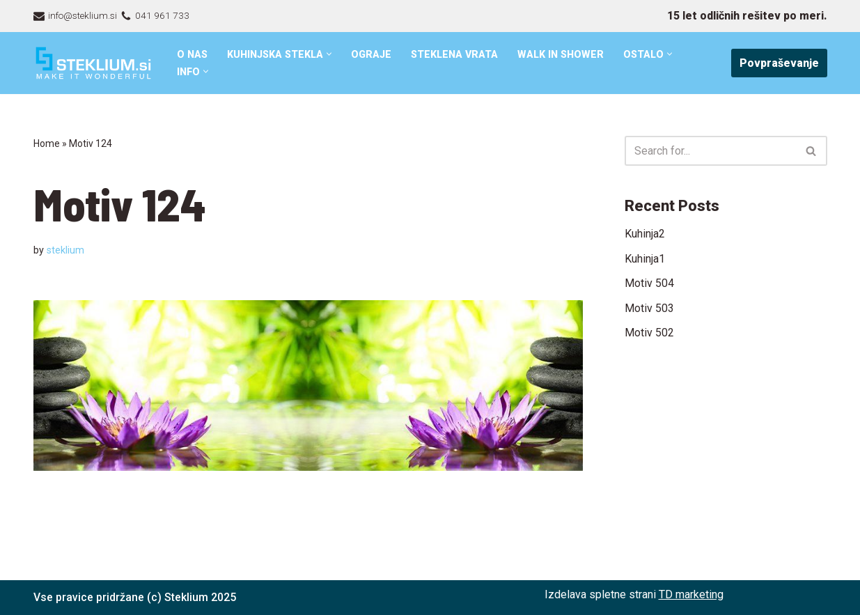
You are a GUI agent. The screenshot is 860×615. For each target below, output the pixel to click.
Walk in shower (563, 55)
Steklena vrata (457, 55)
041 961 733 (162, 15)
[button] (331, 54)
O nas (192, 55)
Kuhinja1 (645, 258)
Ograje (373, 55)
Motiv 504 (649, 283)
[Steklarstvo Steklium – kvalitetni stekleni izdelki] (93, 63)
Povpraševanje (779, 63)
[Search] (710, 151)
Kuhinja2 (645, 233)
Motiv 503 (649, 308)
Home (46, 143)
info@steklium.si (82, 15)
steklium (65, 250)
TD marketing (691, 594)
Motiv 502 (649, 333)
